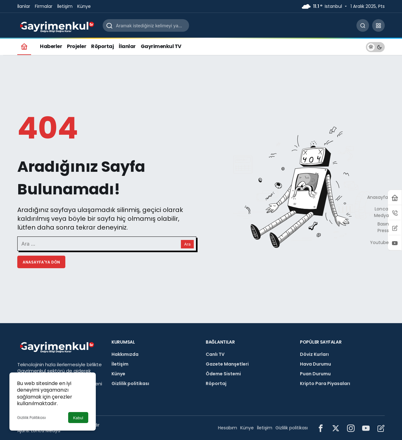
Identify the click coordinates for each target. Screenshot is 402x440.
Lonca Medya (45, 430)
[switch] (375, 46)
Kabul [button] (78, 418)
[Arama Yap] (362, 25)
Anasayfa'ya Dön (41, 262)
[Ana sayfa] (24, 46)
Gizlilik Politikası (31, 417)
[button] (378, 25)
